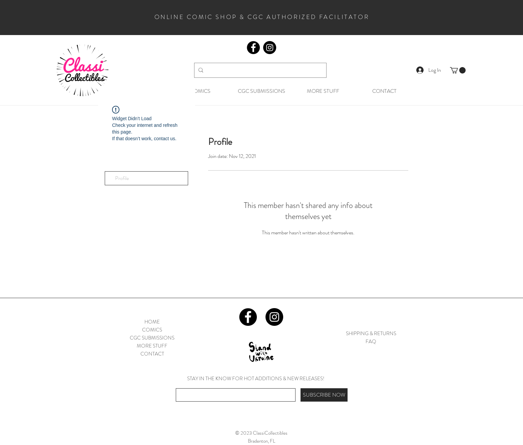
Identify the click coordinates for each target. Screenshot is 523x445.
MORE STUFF (152, 346)
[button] (458, 70)
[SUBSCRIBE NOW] (324, 395)
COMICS (152, 329)
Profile (122, 178)
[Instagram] (269, 47)
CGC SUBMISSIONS (152, 338)
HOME (152, 321)
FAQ (371, 341)
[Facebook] (253, 47)
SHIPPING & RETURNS (371, 333)
